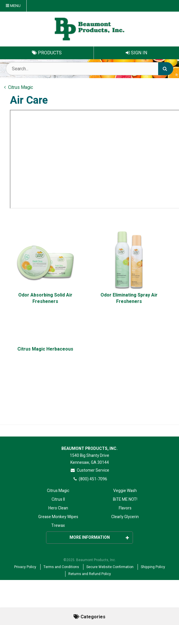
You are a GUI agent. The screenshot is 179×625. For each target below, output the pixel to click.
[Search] (165, 68)
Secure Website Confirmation (110, 567)
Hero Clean (58, 508)
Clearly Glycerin (125, 517)
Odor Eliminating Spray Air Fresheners (129, 298)
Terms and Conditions (61, 567)
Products (47, 52)
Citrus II (58, 499)
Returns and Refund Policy (89, 573)
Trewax (58, 525)
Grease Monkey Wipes (58, 517)
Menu (13, 6)
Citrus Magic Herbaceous (45, 349)
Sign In (136, 52)
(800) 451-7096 (89, 479)
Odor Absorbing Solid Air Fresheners (45, 298)
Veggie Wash (125, 491)
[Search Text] (89, 68)
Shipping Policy (153, 567)
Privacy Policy (25, 567)
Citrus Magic (58, 491)
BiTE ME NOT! (125, 499)
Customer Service (89, 470)
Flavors (125, 508)
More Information (99, 537)
